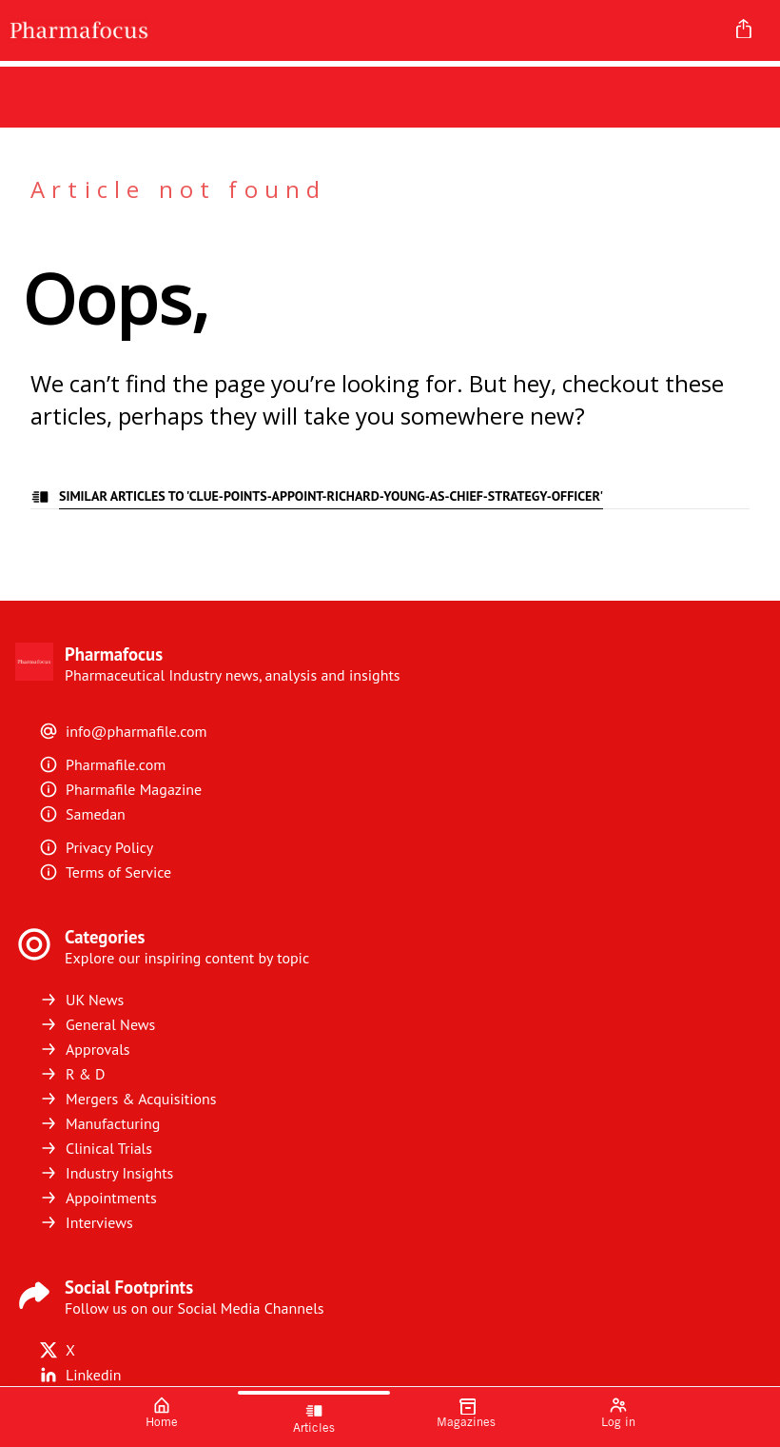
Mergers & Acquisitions (127, 1098)
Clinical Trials (95, 1148)
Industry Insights (106, 1172)
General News (97, 1024)
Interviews (86, 1222)
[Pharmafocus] (359, 30)
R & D (72, 1073)
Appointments (98, 1197)
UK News (81, 999)
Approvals (84, 1049)
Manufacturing (99, 1123)
